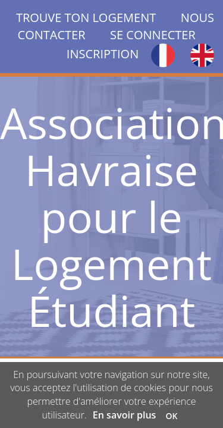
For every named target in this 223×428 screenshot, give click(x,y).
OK (172, 415)
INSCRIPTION (103, 54)
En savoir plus (124, 414)
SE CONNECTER (153, 35)
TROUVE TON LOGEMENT (98, 18)
